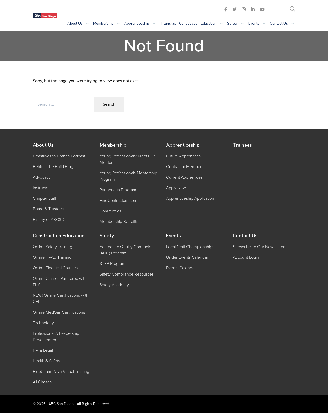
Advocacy (42, 177)
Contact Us (245, 236)
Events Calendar (181, 268)
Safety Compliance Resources (127, 274)
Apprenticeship (183, 145)
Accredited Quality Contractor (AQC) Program (126, 250)
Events (173, 236)
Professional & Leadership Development (56, 336)
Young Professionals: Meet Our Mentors (127, 159)
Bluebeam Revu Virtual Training (61, 371)
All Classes (42, 382)
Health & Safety (46, 361)
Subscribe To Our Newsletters (259, 246)
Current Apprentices (184, 177)
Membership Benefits (119, 221)
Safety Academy (114, 284)
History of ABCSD (48, 219)
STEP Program (112, 263)
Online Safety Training (52, 246)
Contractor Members (184, 166)
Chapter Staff (44, 198)
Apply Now (176, 188)
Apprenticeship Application (190, 198)
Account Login (246, 257)
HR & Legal (43, 350)
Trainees (168, 23)
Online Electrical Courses (55, 268)
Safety (107, 236)
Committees (110, 211)
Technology (43, 323)
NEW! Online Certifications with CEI (60, 298)
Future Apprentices (183, 156)
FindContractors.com (118, 200)
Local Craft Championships (190, 246)
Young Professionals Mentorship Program (128, 176)
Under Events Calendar (187, 257)
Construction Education (59, 236)
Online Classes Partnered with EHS (60, 281)
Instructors (42, 188)
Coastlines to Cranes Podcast (59, 156)
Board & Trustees (48, 209)
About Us (43, 145)
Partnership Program (118, 190)
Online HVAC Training (52, 257)
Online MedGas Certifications (59, 312)
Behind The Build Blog (53, 166)
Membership (113, 145)
